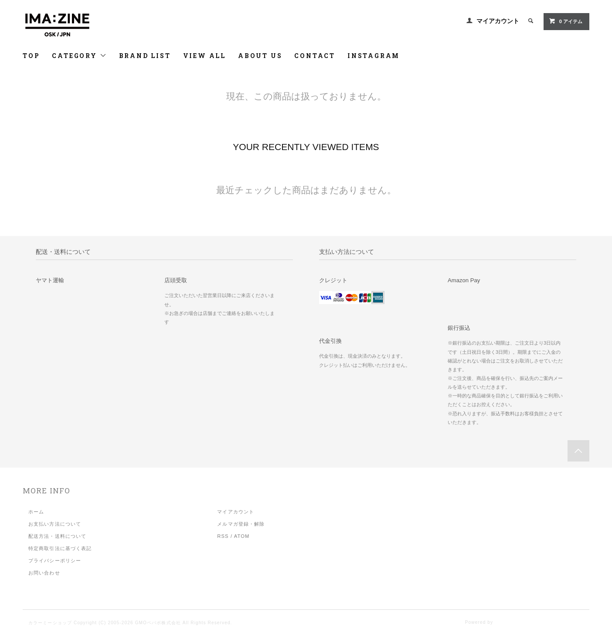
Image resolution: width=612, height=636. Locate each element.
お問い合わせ (44, 572)
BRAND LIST (145, 55)
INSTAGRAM (373, 55)
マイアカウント (497, 20)
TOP (31, 55)
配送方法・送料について (57, 536)
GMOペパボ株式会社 (158, 622)
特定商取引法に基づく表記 (60, 548)
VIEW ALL (204, 55)
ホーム (36, 511)
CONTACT (314, 55)
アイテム (565, 20)
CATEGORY (79, 55)
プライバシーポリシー (54, 560)
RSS (222, 536)
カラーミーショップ (50, 622)
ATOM (242, 536)
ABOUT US (260, 55)
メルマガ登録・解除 (241, 524)
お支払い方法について (54, 524)
